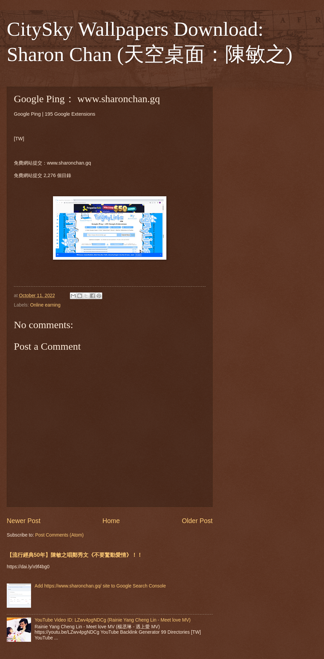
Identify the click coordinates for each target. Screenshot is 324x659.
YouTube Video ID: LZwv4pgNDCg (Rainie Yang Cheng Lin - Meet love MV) (113, 620)
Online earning (45, 305)
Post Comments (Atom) (59, 535)
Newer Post (23, 520)
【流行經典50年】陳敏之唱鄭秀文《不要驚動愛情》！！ (74, 555)
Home (111, 520)
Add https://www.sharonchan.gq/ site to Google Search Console (100, 586)
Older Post (197, 520)
